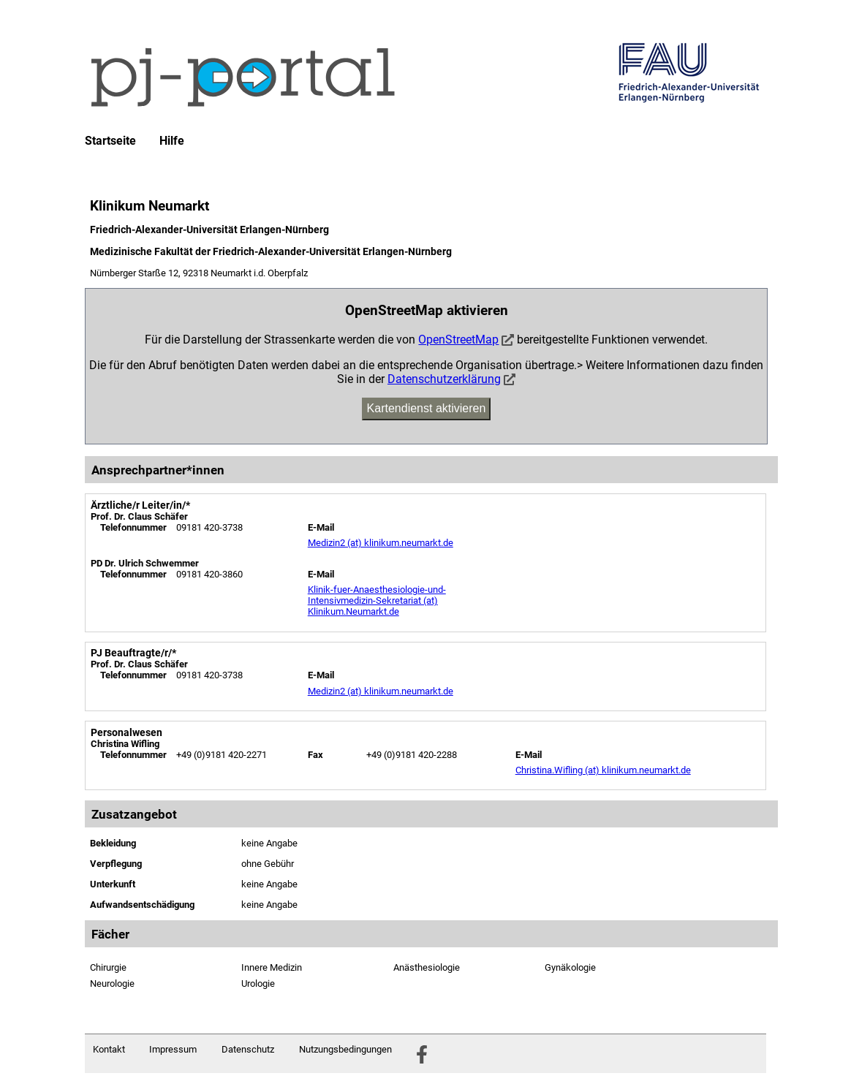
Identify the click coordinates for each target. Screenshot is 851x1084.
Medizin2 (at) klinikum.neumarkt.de (380, 542)
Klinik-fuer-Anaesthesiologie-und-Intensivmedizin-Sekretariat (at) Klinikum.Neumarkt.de (377, 600)
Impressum (173, 1049)
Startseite (110, 141)
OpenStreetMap (458, 339)
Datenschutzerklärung (444, 379)
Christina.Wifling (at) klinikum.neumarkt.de (603, 770)
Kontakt (109, 1049)
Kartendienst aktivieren (426, 408)
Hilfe (171, 141)
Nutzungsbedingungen (345, 1049)
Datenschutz (248, 1049)
